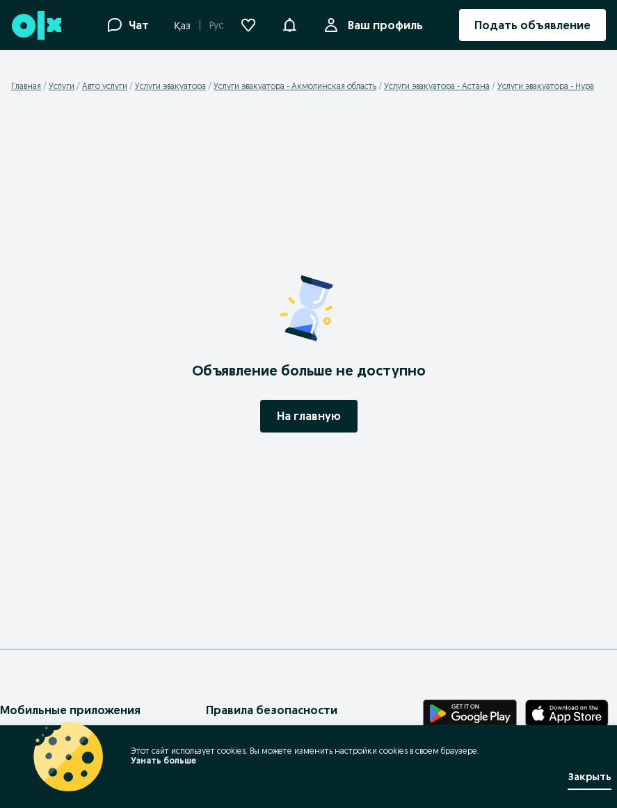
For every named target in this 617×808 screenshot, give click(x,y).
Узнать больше (163, 760)
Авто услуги (104, 86)
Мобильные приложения (70, 710)
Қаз (182, 25)
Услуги (61, 86)
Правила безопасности (271, 710)
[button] (289, 24)
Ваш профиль (382, 25)
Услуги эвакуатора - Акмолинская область (295, 86)
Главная (26, 86)
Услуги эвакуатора (170, 86)
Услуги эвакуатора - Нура (545, 86)
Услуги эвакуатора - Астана (437, 86)
